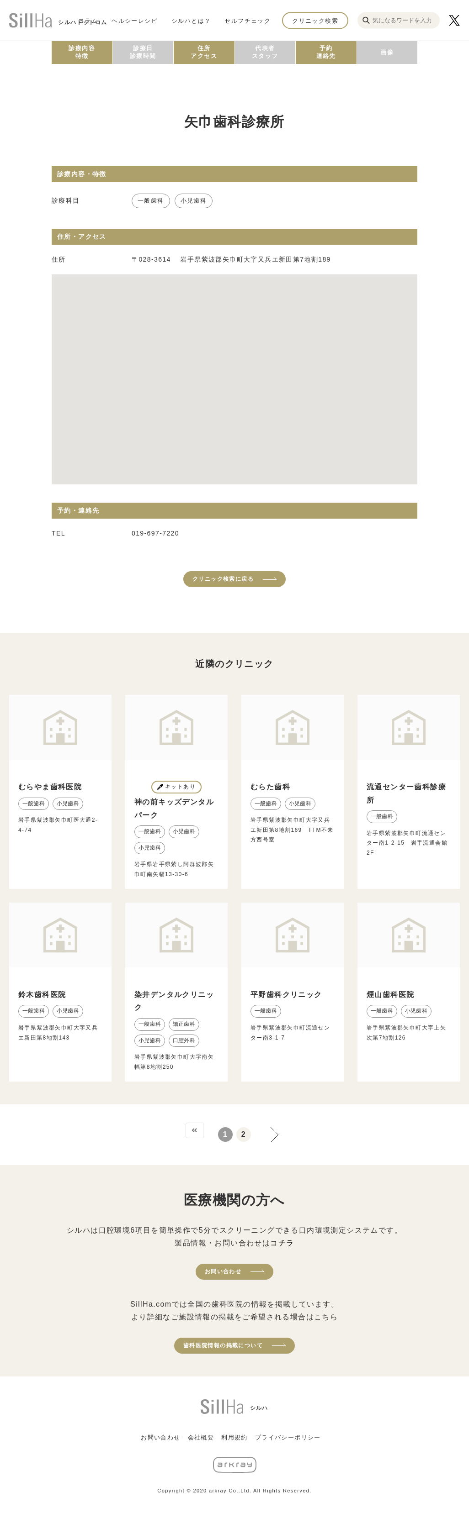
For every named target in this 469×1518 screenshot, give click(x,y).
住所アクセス (204, 52)
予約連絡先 (326, 52)
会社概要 (201, 1437)
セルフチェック (247, 20)
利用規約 (234, 1437)
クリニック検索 (315, 20)
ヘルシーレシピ (135, 20)
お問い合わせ (223, 1271)
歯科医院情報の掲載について (223, 1345)
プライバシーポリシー (288, 1437)
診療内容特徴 (82, 52)
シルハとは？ (191, 20)
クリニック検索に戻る (223, 579)
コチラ (282, 1243)
